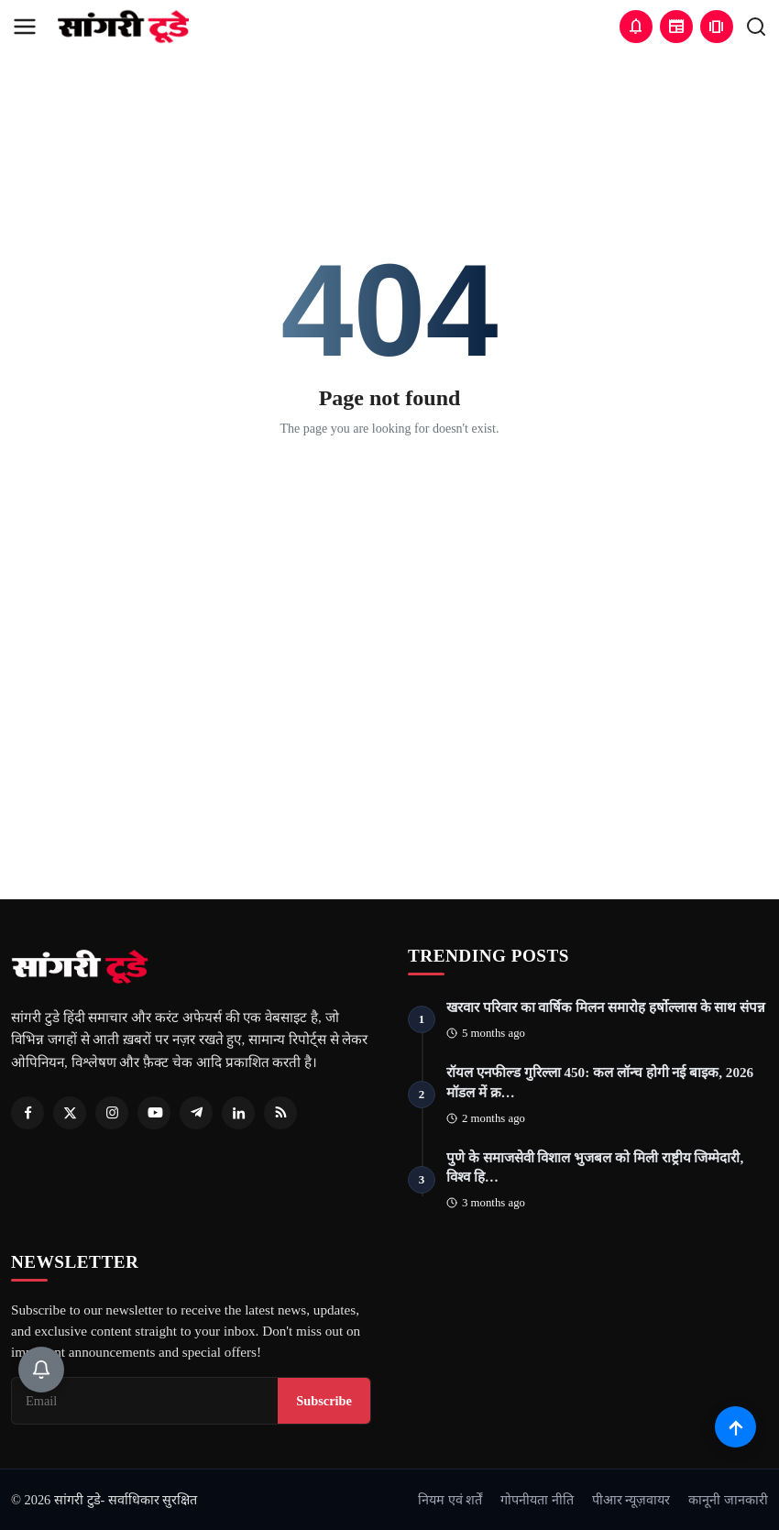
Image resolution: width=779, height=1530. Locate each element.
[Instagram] (111, 1112)
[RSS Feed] (280, 1112)
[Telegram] (196, 1112)
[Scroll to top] (735, 1426)
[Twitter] (69, 1112)
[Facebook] (27, 1112)
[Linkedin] (238, 1112)
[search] (756, 26)
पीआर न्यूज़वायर (631, 1499)
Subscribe (324, 1400)
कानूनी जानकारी (728, 1499)
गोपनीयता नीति (537, 1499)
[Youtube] (153, 1112)
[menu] (24, 27)
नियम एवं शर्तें (450, 1499)
